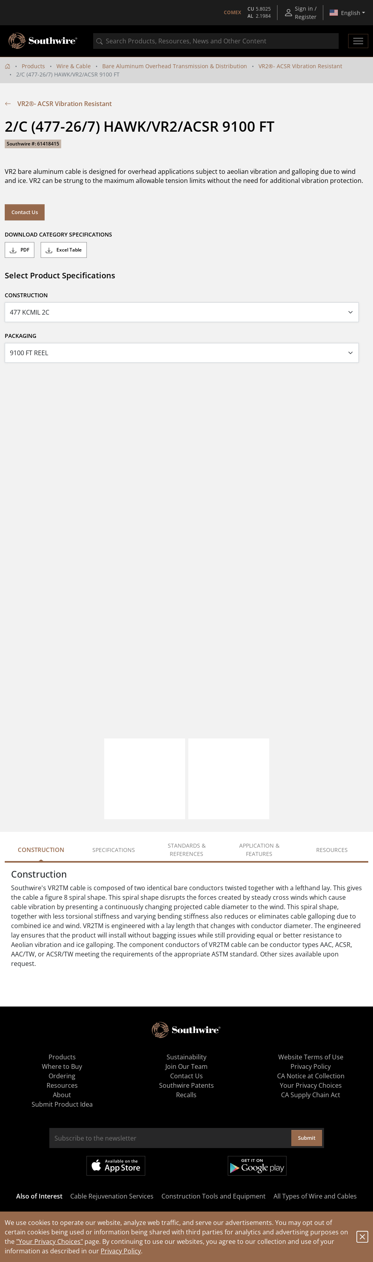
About (62, 1095)
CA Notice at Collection (311, 1076)
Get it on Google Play (257, 1166)
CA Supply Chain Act (310, 1095)
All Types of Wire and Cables (315, 1196)
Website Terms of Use (310, 1057)
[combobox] (216, 41)
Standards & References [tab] (187, 849)
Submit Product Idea (62, 1104)
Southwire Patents (186, 1085)
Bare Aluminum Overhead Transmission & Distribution (174, 66)
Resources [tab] (332, 850)
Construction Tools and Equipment (213, 1196)
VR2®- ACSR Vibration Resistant (300, 66)
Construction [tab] (41, 850)
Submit (306, 1137)
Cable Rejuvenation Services (112, 1196)
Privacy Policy (121, 1251)
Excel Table (64, 250)
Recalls (186, 1095)
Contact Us (24, 212)
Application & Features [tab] (259, 849)
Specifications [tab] (113, 850)
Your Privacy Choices (311, 1085)
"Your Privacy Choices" (49, 1241)
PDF (19, 250)
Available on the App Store (115, 1166)
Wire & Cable (73, 66)
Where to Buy (62, 1066)
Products (33, 66)
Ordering (62, 1076)
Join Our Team (186, 1066)
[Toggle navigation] (358, 41)
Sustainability (186, 1057)
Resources (62, 1085)
